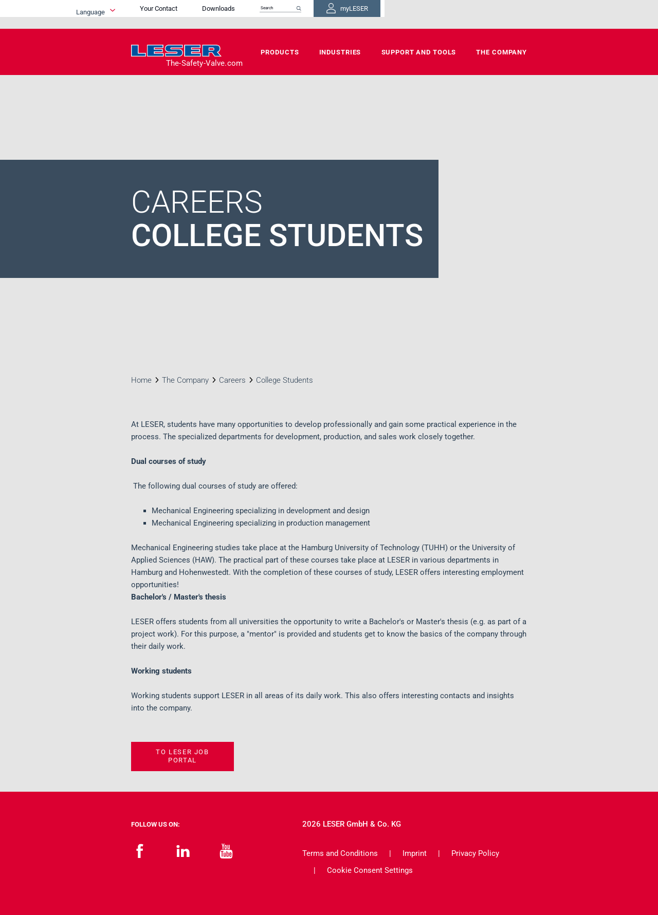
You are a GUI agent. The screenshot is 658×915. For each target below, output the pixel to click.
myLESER (493, 14)
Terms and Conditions (340, 853)
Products (280, 52)
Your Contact (275, 14)
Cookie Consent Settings (370, 870)
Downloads (335, 14)
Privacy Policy (475, 853)
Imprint (415, 853)
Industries (340, 52)
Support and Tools (418, 52)
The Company (501, 52)
